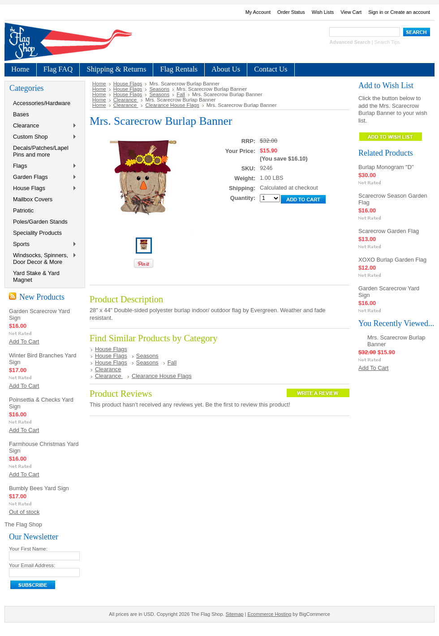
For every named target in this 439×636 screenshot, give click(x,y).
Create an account (410, 12)
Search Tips (387, 42)
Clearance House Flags (172, 105)
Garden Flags (43, 177)
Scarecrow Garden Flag (388, 231)
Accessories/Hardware (41, 103)
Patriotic (23, 210)
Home (99, 83)
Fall (180, 94)
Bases (21, 114)
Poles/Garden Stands (40, 221)
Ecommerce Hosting (269, 614)
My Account (258, 12)
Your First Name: (28, 548)
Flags (43, 166)
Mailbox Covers (32, 199)
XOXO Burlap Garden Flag (392, 259)
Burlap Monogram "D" (386, 167)
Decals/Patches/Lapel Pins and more (41, 151)
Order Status (291, 12)
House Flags (43, 188)
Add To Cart (24, 341)
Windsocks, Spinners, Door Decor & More (43, 258)
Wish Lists (323, 12)
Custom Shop (43, 137)
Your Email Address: (32, 565)
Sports (43, 244)
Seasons (159, 89)
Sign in (375, 12)
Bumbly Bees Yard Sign (39, 488)
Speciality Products (37, 232)
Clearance (43, 126)
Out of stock (24, 512)
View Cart (351, 12)
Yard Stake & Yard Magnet (36, 276)
